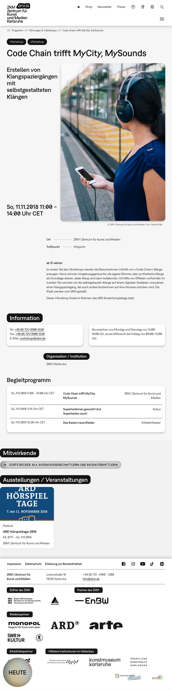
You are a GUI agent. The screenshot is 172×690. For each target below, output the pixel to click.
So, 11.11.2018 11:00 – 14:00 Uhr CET (32, 393)
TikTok (152, 564)
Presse (121, 6)
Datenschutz (33, 564)
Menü (162, 19)
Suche (162, 7)
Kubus (157, 409)
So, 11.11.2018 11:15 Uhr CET (27, 409)
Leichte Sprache (133, 7)
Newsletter (105, 6)
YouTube (142, 564)
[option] (28, 517)
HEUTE (18, 672)
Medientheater (151, 422)
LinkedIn (162, 564)
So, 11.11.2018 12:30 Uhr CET (28, 422)
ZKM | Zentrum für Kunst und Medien (97, 239)
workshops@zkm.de (32, 338)
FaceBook (123, 564)
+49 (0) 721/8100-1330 (29, 329)
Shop (89, 6)
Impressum (14, 564)
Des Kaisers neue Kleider (78, 422)
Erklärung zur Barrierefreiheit (63, 564)
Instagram (133, 564)
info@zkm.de (91, 579)
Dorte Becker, (63, 464)
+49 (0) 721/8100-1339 (30, 334)
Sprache (152, 7)
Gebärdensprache (142, 7)
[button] (113, 142)
